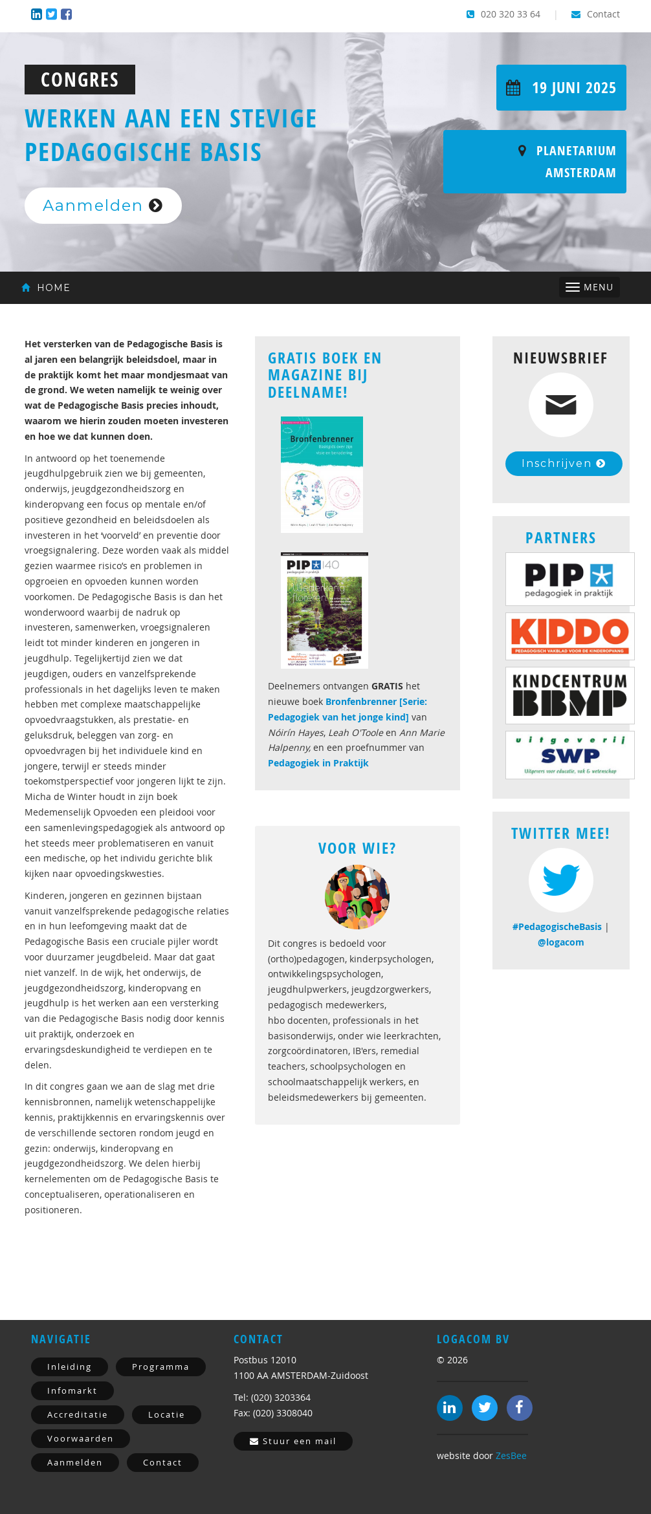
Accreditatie (77, 1414)
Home (46, 288)
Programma (161, 1366)
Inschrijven (564, 463)
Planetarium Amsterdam (567, 161)
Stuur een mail (293, 1441)
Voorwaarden (80, 1438)
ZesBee (511, 1455)
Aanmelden (103, 205)
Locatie (166, 1414)
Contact (595, 14)
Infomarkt (72, 1390)
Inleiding (69, 1366)
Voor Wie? (357, 848)
